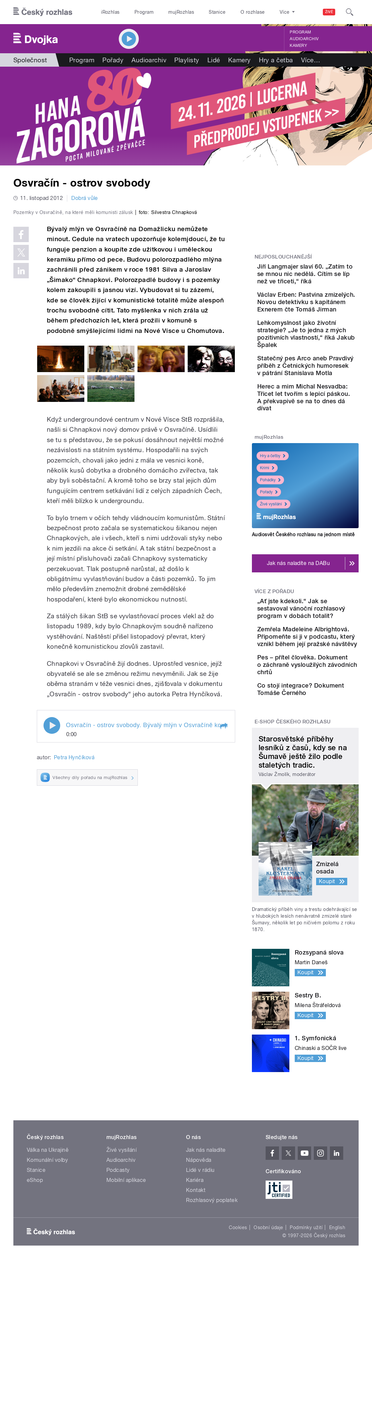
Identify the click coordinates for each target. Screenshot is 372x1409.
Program (144, 12)
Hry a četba (276, 60)
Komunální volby (47, 1287)
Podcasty (118, 1297)
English (337, 1354)
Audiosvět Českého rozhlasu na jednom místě (303, 608)
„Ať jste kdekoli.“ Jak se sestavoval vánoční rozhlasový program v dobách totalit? (326, 685)
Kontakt (195, 1317)
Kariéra (194, 1307)
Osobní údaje (268, 1354)
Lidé (213, 60)
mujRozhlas (181, 12)
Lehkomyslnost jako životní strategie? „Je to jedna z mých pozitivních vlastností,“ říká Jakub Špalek (325, 371)
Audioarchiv (304, 39)
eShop (35, 1307)
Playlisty (186, 60)
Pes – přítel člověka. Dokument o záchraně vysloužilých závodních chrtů (324, 775)
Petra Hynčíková (74, 882)
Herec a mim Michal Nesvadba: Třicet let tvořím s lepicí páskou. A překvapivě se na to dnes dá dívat (326, 463)
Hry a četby (272, 529)
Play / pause (51, 850)
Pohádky (270, 553)
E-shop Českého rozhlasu (293, 849)
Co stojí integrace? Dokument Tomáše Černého (322, 811)
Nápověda (198, 1287)
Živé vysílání (273, 577)
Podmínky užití (306, 1354)
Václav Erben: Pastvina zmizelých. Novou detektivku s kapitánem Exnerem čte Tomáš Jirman (326, 324)
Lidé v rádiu (200, 1297)
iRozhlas (110, 12)
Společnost (30, 60)
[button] (223, 851)
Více (310, 60)
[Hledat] (350, 12)
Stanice (217, 12)
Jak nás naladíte (206, 1277)
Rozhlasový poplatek (212, 1327)
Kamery (298, 45)
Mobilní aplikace (126, 1307)
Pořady (112, 60)
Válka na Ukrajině (48, 1277)
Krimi (267, 541)
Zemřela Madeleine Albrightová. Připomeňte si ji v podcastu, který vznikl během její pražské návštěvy (322, 729)
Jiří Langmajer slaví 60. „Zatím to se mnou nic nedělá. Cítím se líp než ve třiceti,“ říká (323, 281)
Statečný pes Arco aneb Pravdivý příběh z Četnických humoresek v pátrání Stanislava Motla (325, 417)
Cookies (238, 1354)
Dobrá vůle (84, 198)
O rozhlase (253, 12)
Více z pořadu (274, 665)
